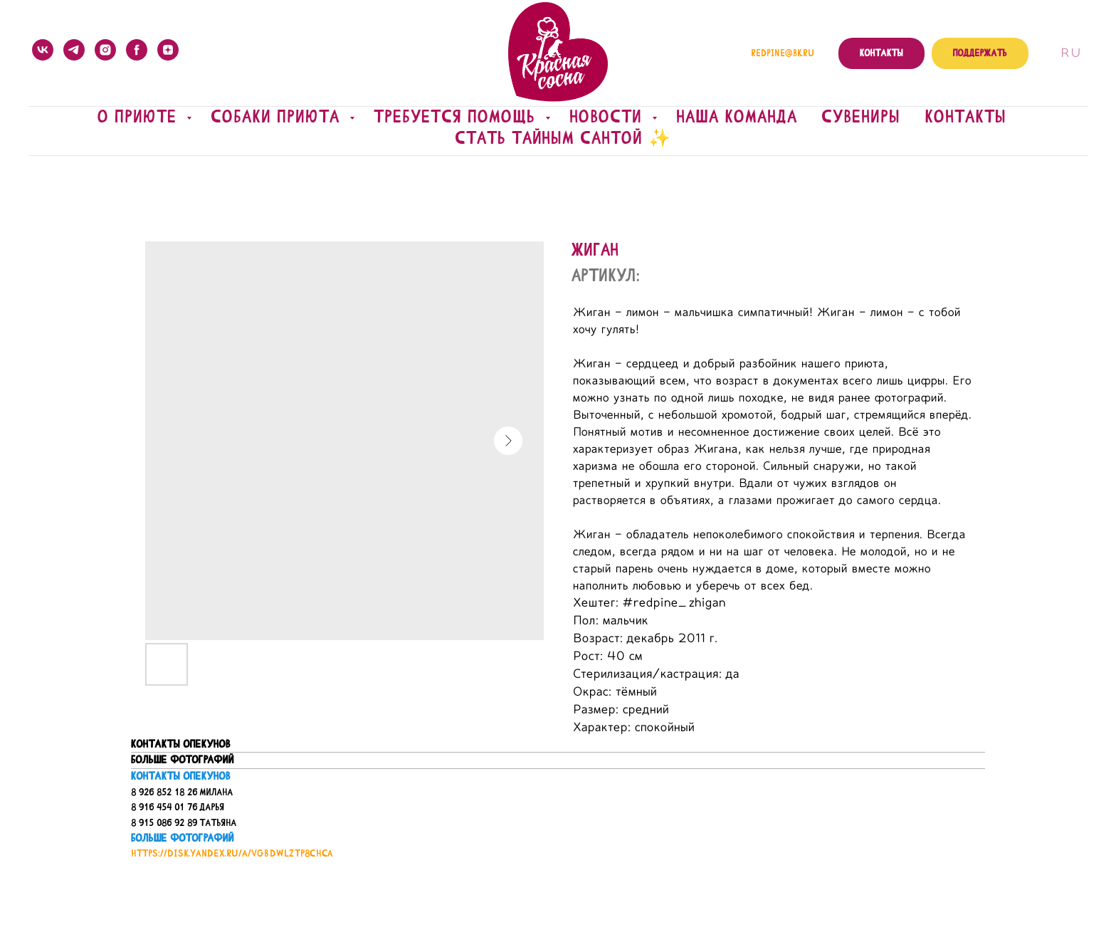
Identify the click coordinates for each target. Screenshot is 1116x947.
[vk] (42, 50)
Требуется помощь (458, 117)
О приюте (140, 117)
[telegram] (74, 50)
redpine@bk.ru (782, 53)
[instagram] (105, 50)
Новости (609, 117)
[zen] (168, 50)
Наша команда (737, 117)
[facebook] (136, 50)
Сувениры (861, 117)
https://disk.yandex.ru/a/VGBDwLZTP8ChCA (232, 853)
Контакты (966, 117)
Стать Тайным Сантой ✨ (563, 138)
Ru (1070, 53)
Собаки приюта (278, 117)
